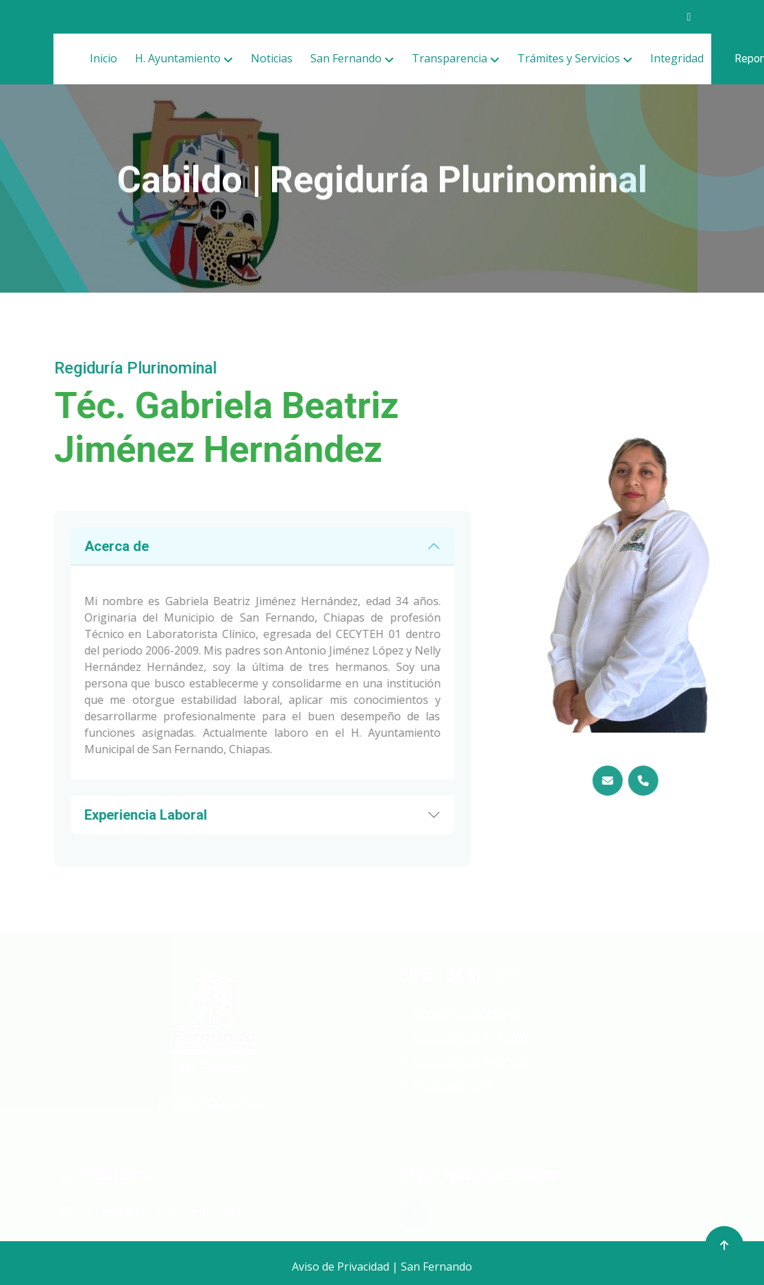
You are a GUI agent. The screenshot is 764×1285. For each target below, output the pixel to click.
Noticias (272, 58)
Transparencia (449, 58)
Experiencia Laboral (119, 815)
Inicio (103, 58)
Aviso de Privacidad (340, 1266)
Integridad (677, 58)
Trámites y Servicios (568, 58)
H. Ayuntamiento (178, 58)
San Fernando (346, 58)
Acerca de (90, 546)
